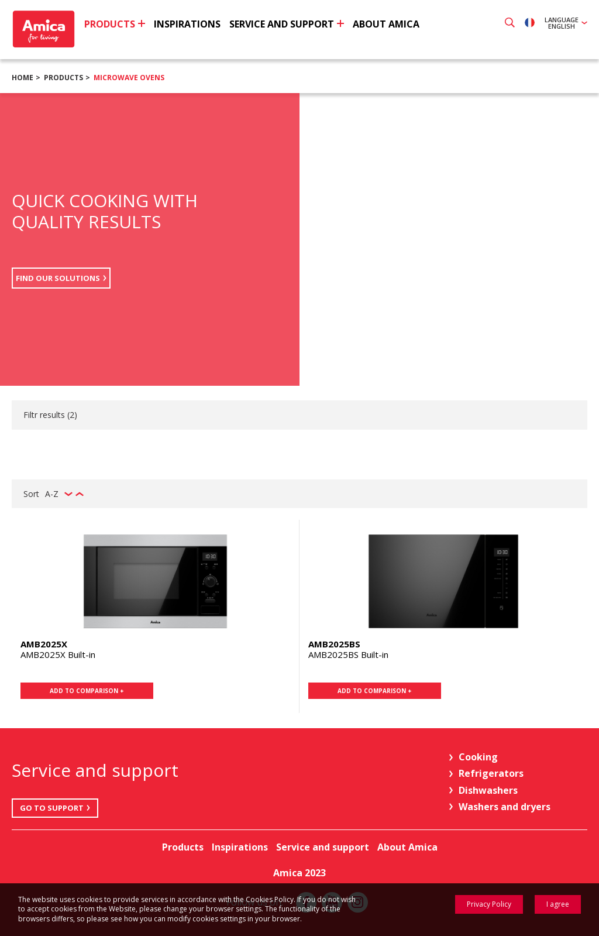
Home (22, 78)
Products (63, 78)
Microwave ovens (129, 78)
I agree (557, 904)
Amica (45, 30)
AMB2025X (43, 644)
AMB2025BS (334, 644)
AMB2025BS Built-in (348, 654)
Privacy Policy (489, 904)
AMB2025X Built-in (57, 654)
